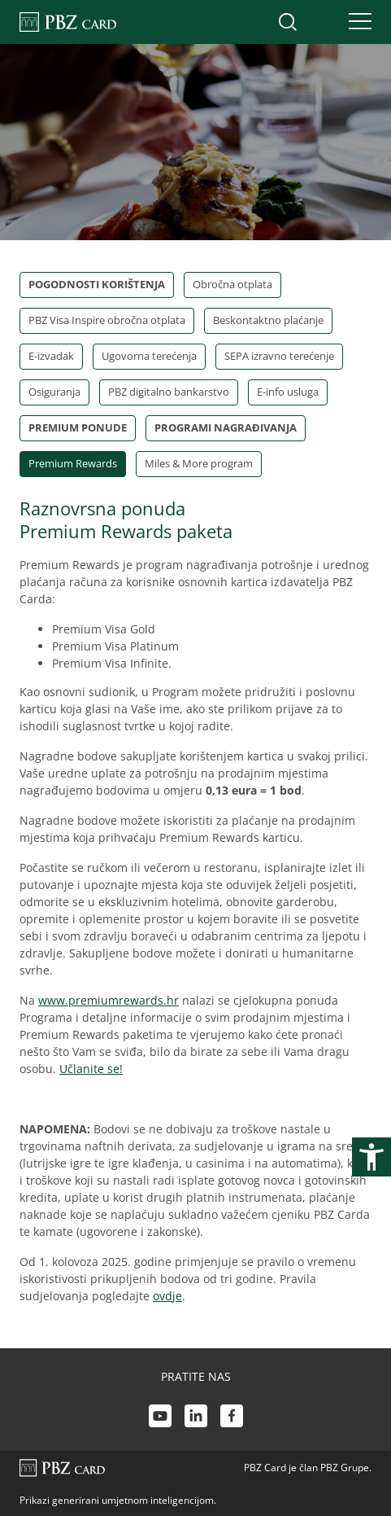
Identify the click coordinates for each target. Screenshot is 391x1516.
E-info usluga (288, 391)
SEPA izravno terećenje (279, 355)
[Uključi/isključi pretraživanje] (288, 22)
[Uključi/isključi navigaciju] (355, 22)
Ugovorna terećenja (149, 355)
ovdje (167, 1295)
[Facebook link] (231, 1417)
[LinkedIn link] (196, 1417)
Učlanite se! (91, 1068)
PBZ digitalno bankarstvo (168, 391)
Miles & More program (199, 463)
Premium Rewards (72, 463)
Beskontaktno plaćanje (268, 320)
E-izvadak (51, 355)
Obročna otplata (232, 284)
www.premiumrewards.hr (108, 1000)
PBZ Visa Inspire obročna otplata (106, 320)
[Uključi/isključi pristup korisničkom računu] (322, 22)
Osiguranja (54, 391)
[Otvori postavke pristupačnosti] (371, 1156)
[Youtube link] (160, 1417)
